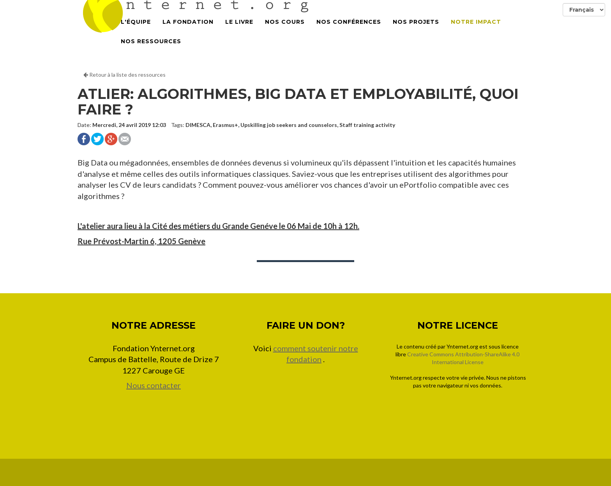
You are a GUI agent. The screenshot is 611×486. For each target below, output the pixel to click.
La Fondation (188, 31)
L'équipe (136, 31)
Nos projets (416, 31)
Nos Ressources (151, 50)
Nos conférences (348, 31)
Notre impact (476, 31)
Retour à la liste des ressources (124, 74)
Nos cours (285, 31)
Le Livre (239, 31)
